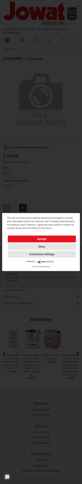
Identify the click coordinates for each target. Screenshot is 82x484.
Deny (41, 246)
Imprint (35, 266)
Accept (41, 238)
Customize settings (41, 254)
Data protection (44, 266)
